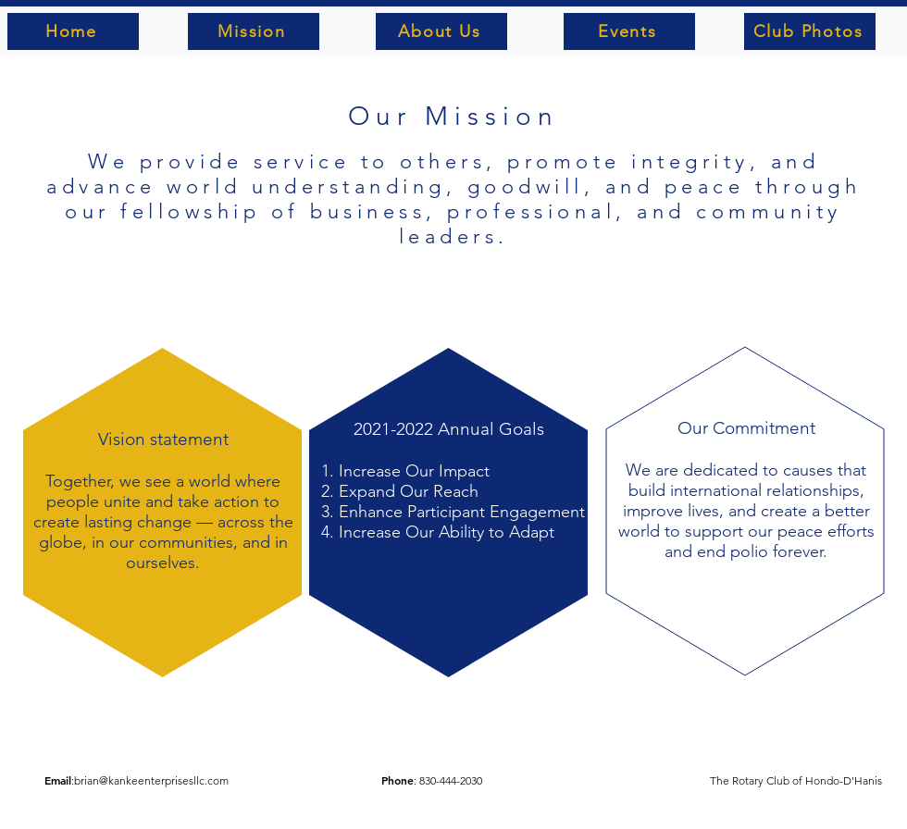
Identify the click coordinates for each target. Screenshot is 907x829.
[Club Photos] (810, 31)
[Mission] (253, 31)
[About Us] (441, 31)
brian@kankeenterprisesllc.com (151, 780)
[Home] (73, 31)
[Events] (629, 31)
